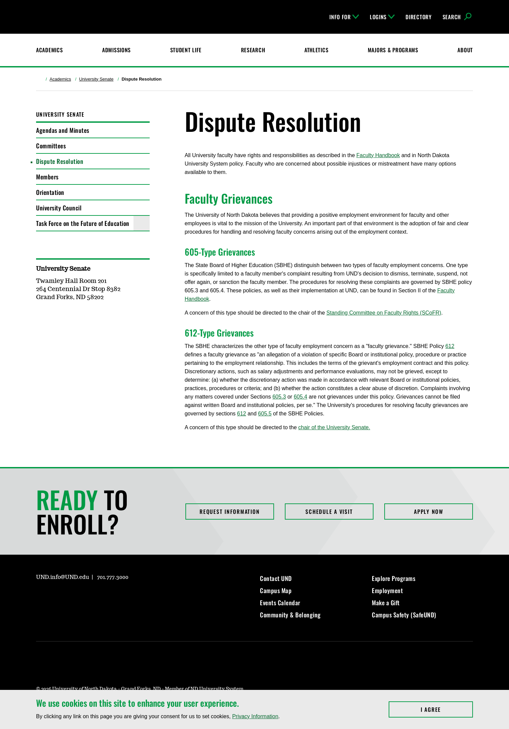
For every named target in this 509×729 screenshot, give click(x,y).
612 (449, 346)
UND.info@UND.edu (62, 577)
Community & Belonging (290, 614)
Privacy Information (255, 716)
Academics (60, 79)
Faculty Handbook (378, 155)
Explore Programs (393, 578)
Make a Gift (386, 602)
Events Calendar (280, 602)
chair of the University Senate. (334, 427)
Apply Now (428, 511)
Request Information (230, 511)
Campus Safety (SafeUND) (404, 614)
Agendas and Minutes (62, 130)
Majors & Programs (393, 50)
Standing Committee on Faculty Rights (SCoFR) (383, 313)
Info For (344, 17)
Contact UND (276, 578)
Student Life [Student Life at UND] (186, 50)
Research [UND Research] (253, 50)
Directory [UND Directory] (418, 17)
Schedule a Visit (329, 511)
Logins (382, 17)
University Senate (96, 79)
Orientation (50, 192)
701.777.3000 (112, 577)
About (465, 50)
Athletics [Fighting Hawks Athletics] (316, 50)
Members (47, 176)
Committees (51, 145)
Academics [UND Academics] (49, 50)
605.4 (300, 397)
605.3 (279, 397)
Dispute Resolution (59, 161)
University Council (59, 207)
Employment (387, 590)
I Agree (447, 709)
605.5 (265, 413)
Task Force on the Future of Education (82, 223)
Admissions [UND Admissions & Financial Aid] (116, 50)
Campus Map (276, 590)
